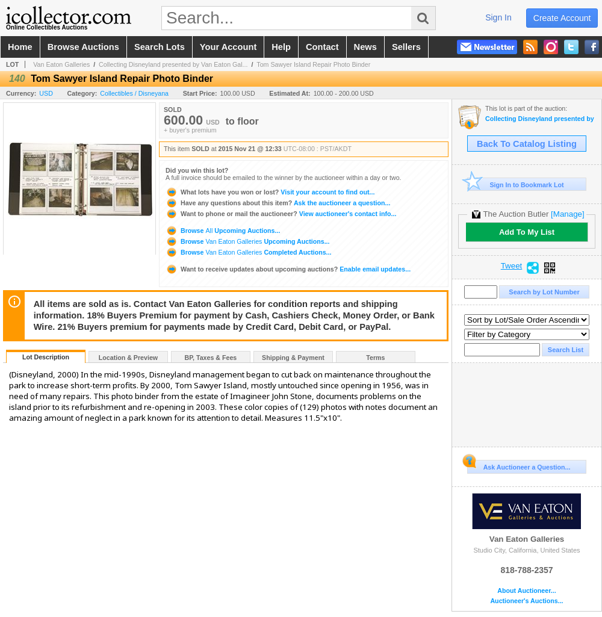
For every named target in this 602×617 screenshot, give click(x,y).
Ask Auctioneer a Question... (518, 465)
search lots (159, 47)
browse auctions (83, 47)
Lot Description (45, 357)
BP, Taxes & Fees (211, 357)
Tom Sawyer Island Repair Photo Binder (313, 64)
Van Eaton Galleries (61, 64)
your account (228, 47)
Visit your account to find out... (270, 192)
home (20, 47)
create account (562, 18)
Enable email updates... (288, 269)
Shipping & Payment (293, 357)
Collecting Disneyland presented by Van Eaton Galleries (540, 119)
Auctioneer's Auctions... (526, 601)
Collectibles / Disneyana (134, 93)
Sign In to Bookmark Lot (515, 184)
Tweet (512, 266)
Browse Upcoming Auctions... (223, 230)
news (365, 47)
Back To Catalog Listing (527, 144)
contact (322, 47)
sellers (406, 47)
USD (46, 93)
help (281, 47)
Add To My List (526, 232)
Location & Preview (128, 357)
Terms (375, 357)
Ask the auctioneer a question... (278, 202)
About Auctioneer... (526, 591)
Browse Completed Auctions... (248, 252)
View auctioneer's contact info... (281, 213)
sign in (498, 17)
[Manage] (567, 214)
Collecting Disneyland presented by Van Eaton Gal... (173, 64)
